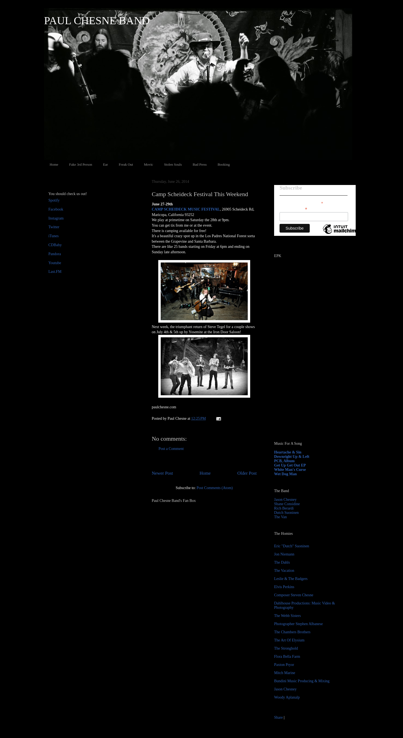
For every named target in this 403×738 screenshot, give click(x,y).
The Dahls (282, 562)
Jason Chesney (285, 500)
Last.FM (54, 272)
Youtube (54, 263)
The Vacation (284, 571)
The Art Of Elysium (289, 640)
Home (54, 164)
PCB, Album (284, 461)
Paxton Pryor (284, 665)
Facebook (55, 209)
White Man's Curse (290, 470)
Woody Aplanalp (287, 697)
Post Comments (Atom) (215, 488)
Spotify (54, 200)
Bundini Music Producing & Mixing (302, 681)
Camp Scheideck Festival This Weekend (200, 194)
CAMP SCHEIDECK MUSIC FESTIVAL (186, 209)
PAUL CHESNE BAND (97, 20)
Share (278, 717)
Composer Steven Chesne (293, 595)
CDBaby (55, 245)
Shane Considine (287, 504)
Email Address (293, 208)
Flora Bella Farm (287, 656)
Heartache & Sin (287, 452)
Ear (105, 164)
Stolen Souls (173, 164)
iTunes (53, 236)
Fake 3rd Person (80, 164)
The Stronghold (286, 648)
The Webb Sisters (287, 616)
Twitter (53, 227)
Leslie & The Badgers (291, 579)
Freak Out (126, 164)
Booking (224, 164)
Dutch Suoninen (286, 513)
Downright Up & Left (291, 457)
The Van (280, 517)
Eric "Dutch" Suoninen (291, 546)
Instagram (56, 218)
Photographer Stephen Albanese (298, 624)
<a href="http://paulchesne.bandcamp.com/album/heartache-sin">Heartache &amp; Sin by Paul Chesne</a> (308, 375)
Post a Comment (171, 449)
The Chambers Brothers (292, 632)
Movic (148, 164)
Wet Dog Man (285, 474)
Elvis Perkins (284, 587)
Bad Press (200, 164)
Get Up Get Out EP (290, 465)
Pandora (54, 254)
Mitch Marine (284, 673)
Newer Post (162, 473)
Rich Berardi (284, 508)
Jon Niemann (284, 554)
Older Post (247, 473)
